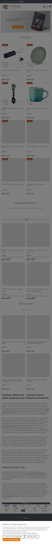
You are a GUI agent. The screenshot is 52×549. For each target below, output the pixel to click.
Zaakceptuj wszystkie (11, 539)
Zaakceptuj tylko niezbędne (13, 536)
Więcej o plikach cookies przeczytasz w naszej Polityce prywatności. (20, 533)
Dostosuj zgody (32, 536)
